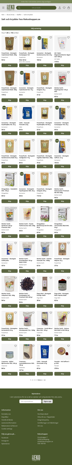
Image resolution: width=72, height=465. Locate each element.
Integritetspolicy (43, 420)
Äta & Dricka (10, 15)
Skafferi (19, 15)
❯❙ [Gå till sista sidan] (45, 380)
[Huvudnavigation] (3, 8)
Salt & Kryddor (28, 15)
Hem (3, 15)
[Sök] (36, 8)
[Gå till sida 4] (36, 380)
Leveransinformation (9, 423)
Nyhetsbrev (6, 444)
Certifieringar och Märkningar (48, 423)
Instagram (5, 441)
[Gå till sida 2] (32, 380)
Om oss (40, 426)
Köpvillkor (5, 417)
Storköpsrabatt (43, 414)
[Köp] (10, 65)
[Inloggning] (60, 8)
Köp (27, 65)
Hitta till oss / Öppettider (46, 417)
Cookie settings (7, 429)
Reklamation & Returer (10, 426)
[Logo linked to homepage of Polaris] (11, 8)
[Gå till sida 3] (34, 380)
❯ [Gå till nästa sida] (40, 380)
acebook (5, 438)
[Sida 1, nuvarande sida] (30, 380)
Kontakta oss (6, 414)
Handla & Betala (7, 420)
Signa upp (47, 401)
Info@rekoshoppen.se (45, 441)
